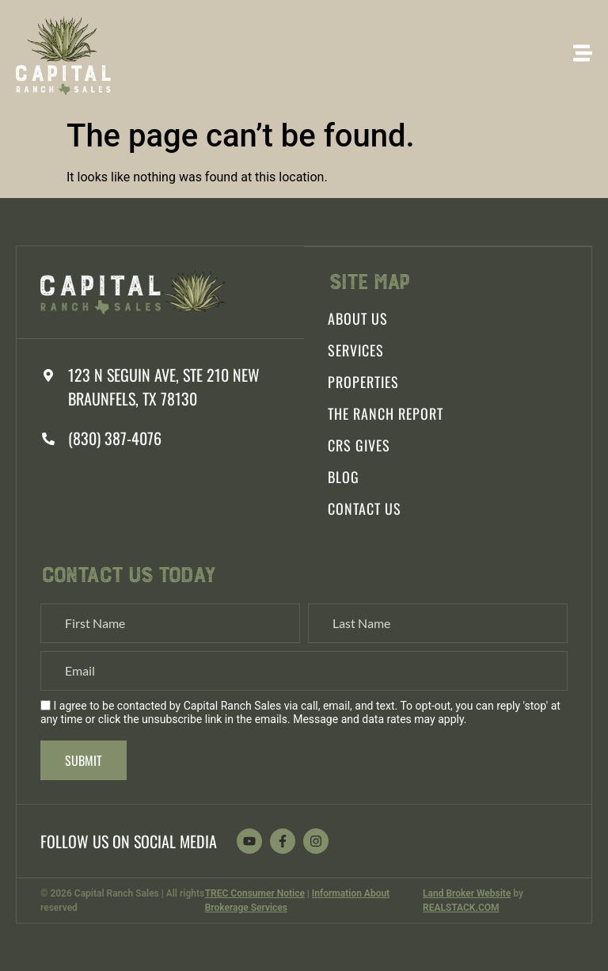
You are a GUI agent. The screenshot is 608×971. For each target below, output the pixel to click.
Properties (363, 382)
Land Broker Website (467, 893)
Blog (343, 477)
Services (356, 350)
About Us (358, 318)
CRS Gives (359, 445)
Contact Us (364, 508)
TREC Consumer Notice (255, 893)
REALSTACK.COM (461, 907)
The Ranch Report (385, 413)
